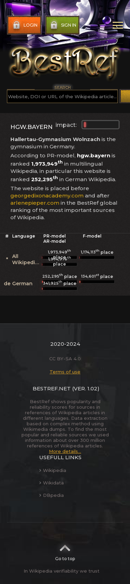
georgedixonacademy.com (47, 195)
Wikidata (51, 482)
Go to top (65, 550)
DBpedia (51, 495)
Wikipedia (52, 470)
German (22, 283)
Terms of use (65, 371)
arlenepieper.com (34, 203)
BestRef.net (52, 388)
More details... (65, 451)
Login (24, 25)
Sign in (62, 25)
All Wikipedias (26, 259)
